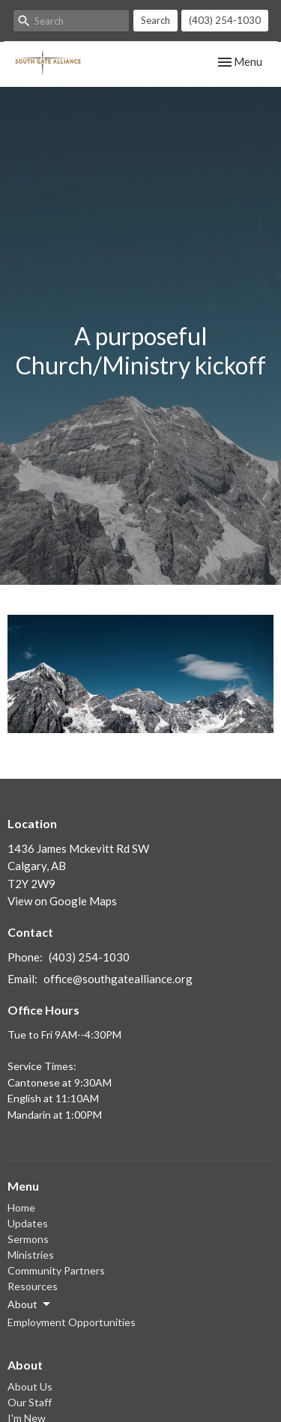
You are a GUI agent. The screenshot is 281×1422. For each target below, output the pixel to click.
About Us (29, 1386)
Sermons (28, 1239)
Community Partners (56, 1270)
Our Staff (29, 1402)
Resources (32, 1286)
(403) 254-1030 (225, 20)
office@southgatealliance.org (118, 978)
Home (21, 1207)
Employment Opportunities (71, 1322)
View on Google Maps (62, 901)
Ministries (30, 1254)
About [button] (29, 1304)
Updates (27, 1223)
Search (155, 20)
